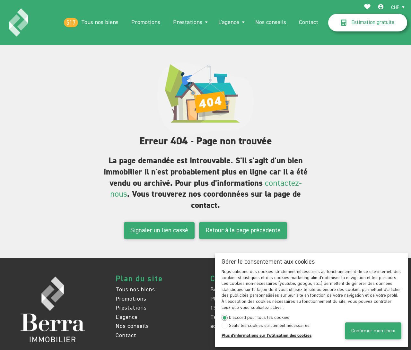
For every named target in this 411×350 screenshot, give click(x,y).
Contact (308, 22)
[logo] (18, 22)
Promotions (145, 22)
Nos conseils (270, 22)
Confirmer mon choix (373, 331)
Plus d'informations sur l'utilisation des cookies (266, 335)
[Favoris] (367, 8)
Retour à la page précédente (243, 230)
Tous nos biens (99, 22)
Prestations (187, 22)
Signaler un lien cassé (159, 230)
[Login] (381, 8)
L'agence (228, 22)
